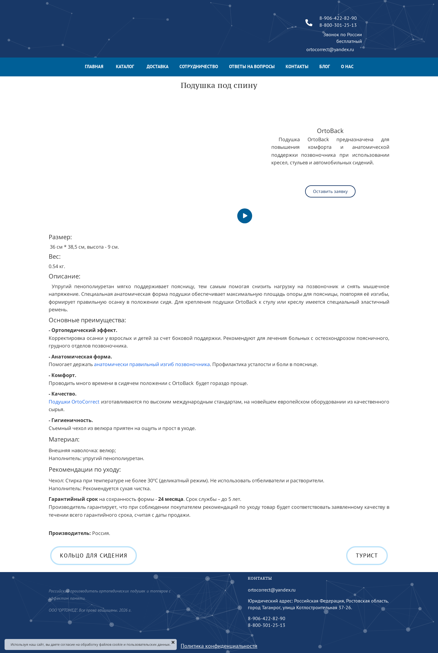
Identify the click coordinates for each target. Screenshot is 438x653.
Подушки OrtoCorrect (74, 401)
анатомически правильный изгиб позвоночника (151, 364)
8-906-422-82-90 (266, 618)
